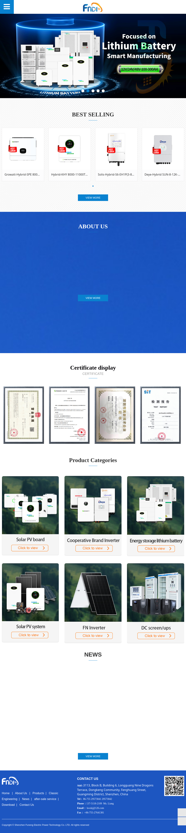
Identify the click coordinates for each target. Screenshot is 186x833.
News (25, 799)
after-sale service (45, 799)
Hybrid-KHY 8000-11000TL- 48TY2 (74, 174)
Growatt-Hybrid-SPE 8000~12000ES (28, 174)
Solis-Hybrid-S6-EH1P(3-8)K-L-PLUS (121, 174)
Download (8, 804)
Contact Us (27, 804)
